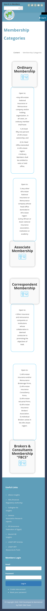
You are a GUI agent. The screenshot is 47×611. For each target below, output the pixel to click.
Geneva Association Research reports (14, 518)
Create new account (18, 589)
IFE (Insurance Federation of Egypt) (14, 527)
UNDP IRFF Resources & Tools (13, 548)
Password (9, 573)
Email (7, 564)
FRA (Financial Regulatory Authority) (14, 501)
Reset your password (18, 592)
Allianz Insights (14, 495)
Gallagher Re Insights (12, 509)
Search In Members (12, 4)
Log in (23, 583)
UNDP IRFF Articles (15, 542)
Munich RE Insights (11, 535)
